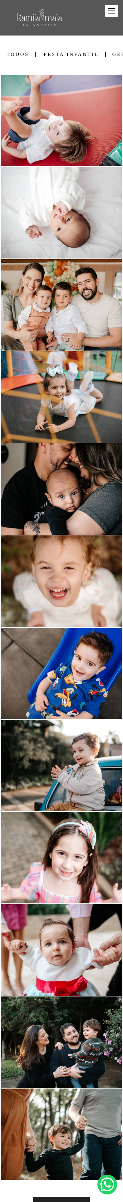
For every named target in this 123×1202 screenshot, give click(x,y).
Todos (18, 54)
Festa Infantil (71, 54)
